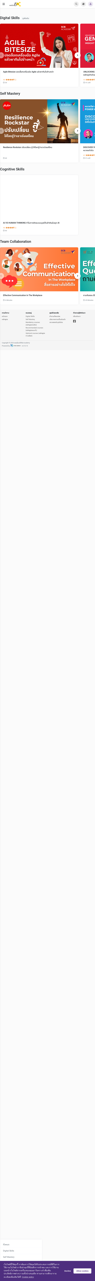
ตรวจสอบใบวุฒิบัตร (56, 322)
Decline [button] (67, 1271)
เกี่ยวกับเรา (77, 316)
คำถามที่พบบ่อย (54, 316)
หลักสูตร (5, 319)
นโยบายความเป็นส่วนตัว (57, 319)
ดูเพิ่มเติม (25, 18)
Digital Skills (8, 1251)
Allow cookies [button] (82, 1271)
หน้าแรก (5, 316)
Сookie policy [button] (28, 1277)
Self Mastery (8, 1257)
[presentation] (78, 55)
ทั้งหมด (6, 1244)
